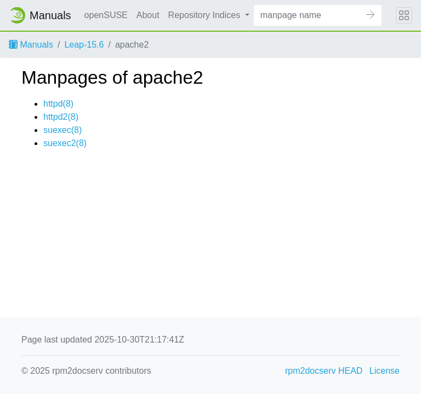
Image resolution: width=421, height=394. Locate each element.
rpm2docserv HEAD (323, 370)
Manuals (31, 44)
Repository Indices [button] (205, 15)
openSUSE (106, 15)
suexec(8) (62, 130)
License (384, 370)
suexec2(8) (65, 143)
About (148, 15)
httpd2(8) (60, 116)
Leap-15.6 (84, 44)
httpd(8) (58, 103)
